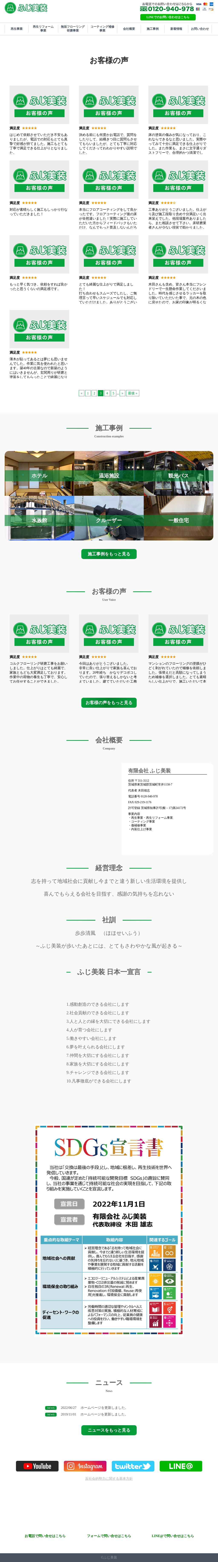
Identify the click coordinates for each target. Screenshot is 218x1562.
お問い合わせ (200, 28)
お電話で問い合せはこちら (45, 1536)
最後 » (132, 393)
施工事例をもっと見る (109, 554)
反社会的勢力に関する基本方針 (109, 1478)
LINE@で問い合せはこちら (173, 1536)
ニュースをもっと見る (109, 1430)
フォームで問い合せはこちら (109, 1536)
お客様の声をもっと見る (109, 702)
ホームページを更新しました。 (86, 1408)
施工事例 (153, 28)
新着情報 (176, 28)
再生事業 (17, 28)
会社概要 (129, 28)
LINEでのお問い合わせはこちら (167, 17)
